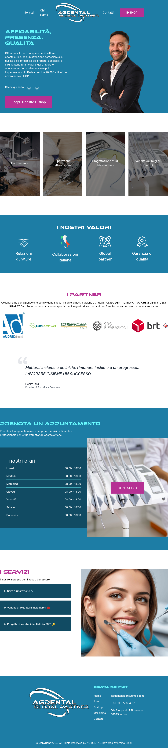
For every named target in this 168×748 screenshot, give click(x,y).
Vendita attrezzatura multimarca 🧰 (28, 607)
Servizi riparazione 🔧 (20, 591)
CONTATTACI (128, 488)
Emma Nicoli (124, 742)
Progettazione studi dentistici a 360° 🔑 (31, 624)
